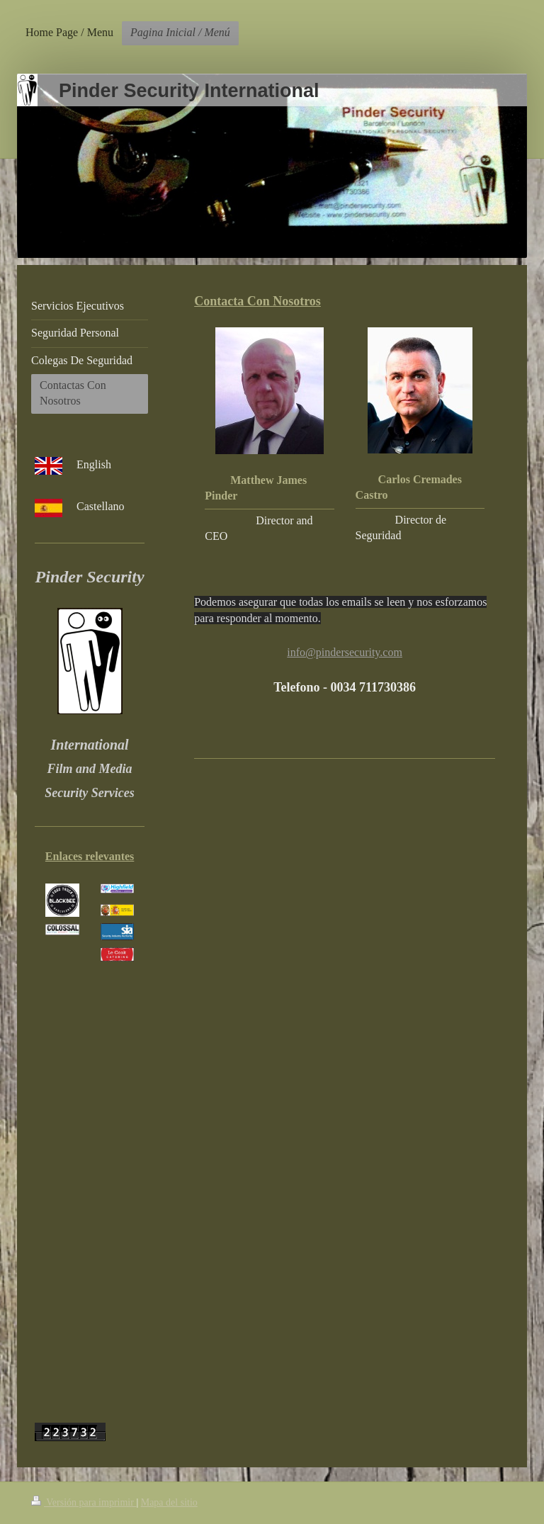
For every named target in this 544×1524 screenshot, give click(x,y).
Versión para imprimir (83, 1502)
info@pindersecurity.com (344, 652)
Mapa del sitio (169, 1502)
